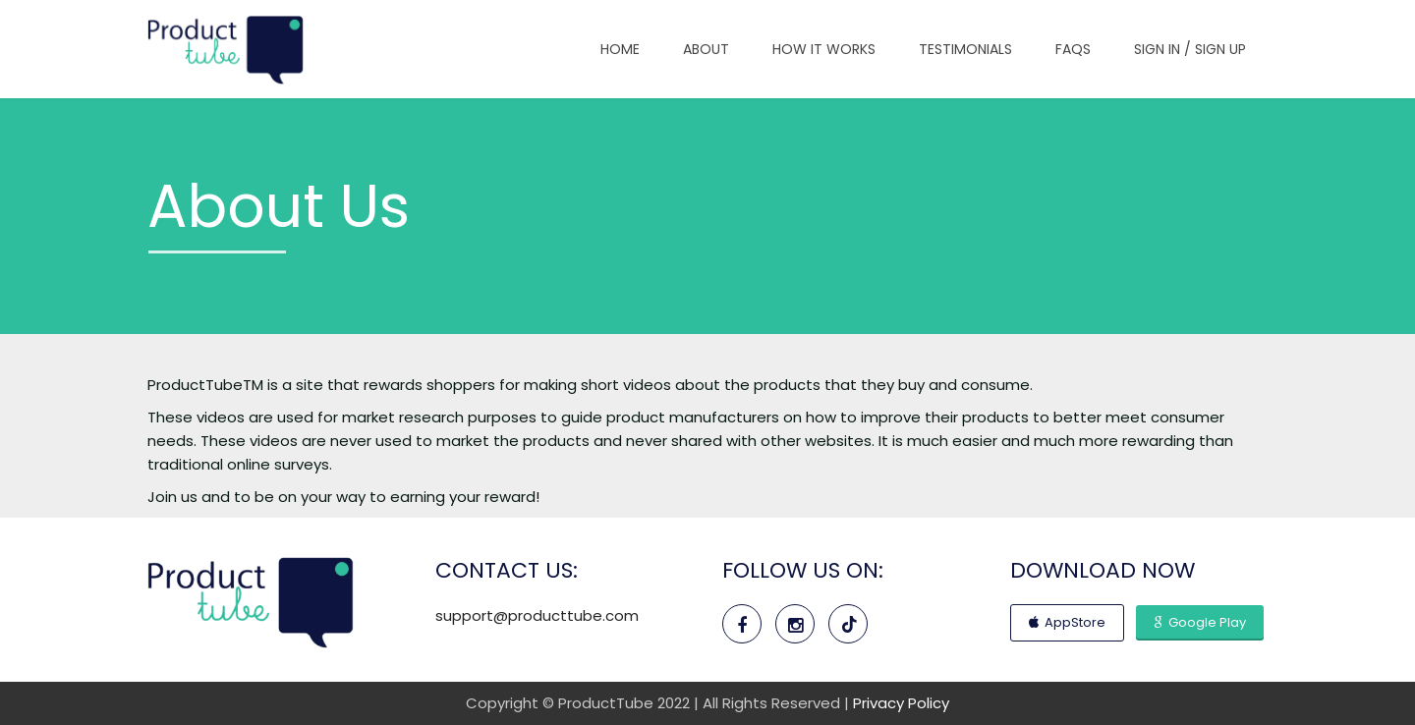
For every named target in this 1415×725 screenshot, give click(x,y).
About (706, 49)
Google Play (1200, 622)
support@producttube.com (537, 615)
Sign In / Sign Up (1190, 49)
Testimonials (965, 49)
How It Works (824, 49)
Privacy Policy (901, 703)
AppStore (1067, 622)
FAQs (1073, 49)
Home (620, 49)
